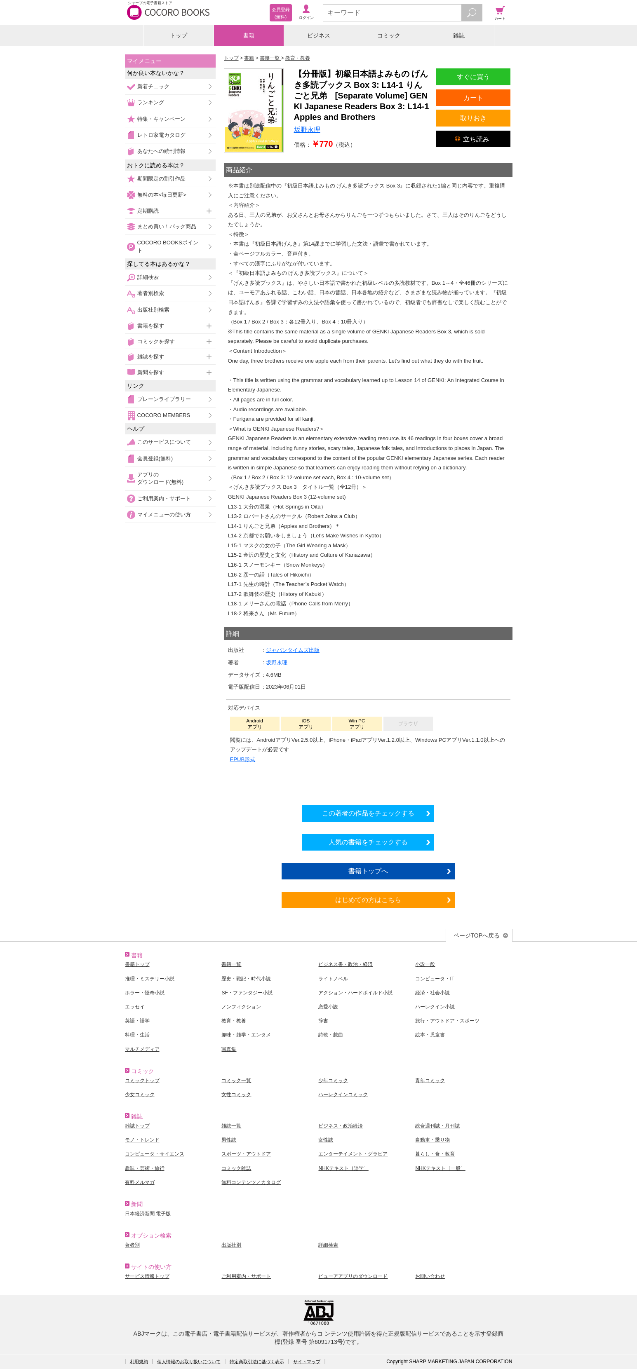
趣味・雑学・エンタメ (246, 1035)
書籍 (248, 35)
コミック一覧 (236, 1080)
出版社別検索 (153, 310)
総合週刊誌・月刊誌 (437, 1126)
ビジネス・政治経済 (340, 1126)
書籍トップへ (368, 870)
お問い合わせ (430, 1276)
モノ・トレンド (142, 1140)
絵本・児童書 (430, 1035)
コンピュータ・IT (434, 979)
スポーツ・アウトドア (246, 1154)
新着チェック (153, 86)
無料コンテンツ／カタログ (251, 1182)
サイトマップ (306, 1361)
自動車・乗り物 (432, 1140)
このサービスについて (164, 442)
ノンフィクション (241, 1007)
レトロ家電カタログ (161, 135)
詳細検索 (148, 277)
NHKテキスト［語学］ (343, 1168)
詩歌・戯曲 (330, 1035)
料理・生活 (137, 1035)
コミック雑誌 (236, 1168)
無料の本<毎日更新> (161, 195)
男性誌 (228, 1140)
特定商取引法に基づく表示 (257, 1361)
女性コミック (236, 1094)
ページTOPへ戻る (477, 935)
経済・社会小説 (432, 993)
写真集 (228, 1049)
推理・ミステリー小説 (149, 979)
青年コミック (430, 1080)
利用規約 (139, 1361)
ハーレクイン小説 (435, 1007)
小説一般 (425, 964)
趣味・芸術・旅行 (145, 1168)
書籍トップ (137, 964)
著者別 (132, 1245)
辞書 (323, 1021)
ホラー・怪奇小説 (145, 993)
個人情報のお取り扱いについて (189, 1361)
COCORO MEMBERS (163, 415)
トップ (178, 35)
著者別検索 (150, 293)
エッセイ (135, 1007)
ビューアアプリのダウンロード (353, 1276)
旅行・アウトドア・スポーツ (447, 1021)
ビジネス (318, 35)
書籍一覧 (231, 964)
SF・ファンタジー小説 (246, 993)
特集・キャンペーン (161, 119)
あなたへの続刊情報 (161, 151)
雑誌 (459, 35)
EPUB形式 (243, 759)
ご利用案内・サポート (164, 498)
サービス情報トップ (147, 1276)
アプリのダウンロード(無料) (160, 478)
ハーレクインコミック (343, 1094)
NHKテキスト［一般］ (440, 1168)
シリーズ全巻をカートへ (368, 784)
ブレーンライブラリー (164, 399)
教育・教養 (233, 1021)
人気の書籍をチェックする (368, 842)
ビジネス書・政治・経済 (345, 964)
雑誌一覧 (231, 1126)
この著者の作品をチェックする (368, 813)
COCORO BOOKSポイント (167, 246)
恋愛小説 (328, 1007)
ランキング (150, 102)
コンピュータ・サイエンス (154, 1154)
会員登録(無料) (155, 458)
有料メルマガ (140, 1182)
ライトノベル (333, 979)
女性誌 (325, 1140)
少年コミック (333, 1080)
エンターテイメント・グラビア (353, 1154)
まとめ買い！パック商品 (166, 226)
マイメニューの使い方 (164, 514)
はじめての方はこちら (368, 899)
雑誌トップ (137, 1126)
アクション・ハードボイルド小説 (355, 993)
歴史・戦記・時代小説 (246, 979)
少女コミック (140, 1094)
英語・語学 (137, 1021)
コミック (388, 35)
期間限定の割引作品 (161, 179)
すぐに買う (473, 76)
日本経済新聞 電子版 (148, 1214)
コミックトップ (142, 1080)
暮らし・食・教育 (435, 1154)
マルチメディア (142, 1049)
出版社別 (231, 1245)
